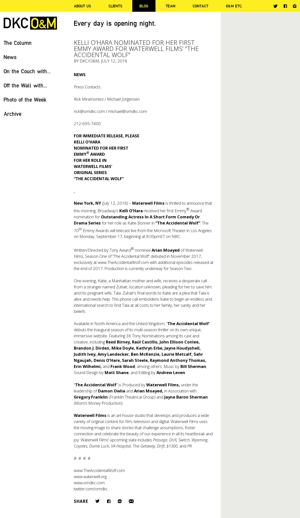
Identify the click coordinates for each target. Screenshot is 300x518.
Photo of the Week (25, 99)
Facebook (285, 6)
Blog (144, 5)
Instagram (294, 6)
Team (170, 5)
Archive (13, 113)
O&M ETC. (234, 5)
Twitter (275, 6)
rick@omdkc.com (89, 111)
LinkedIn (120, 501)
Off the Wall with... (25, 85)
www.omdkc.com (89, 482)
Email (131, 501)
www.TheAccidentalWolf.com (123, 262)
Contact (200, 5)
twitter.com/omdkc (91, 489)
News (10, 57)
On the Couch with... (27, 71)
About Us (82, 5)
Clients (115, 5)
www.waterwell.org (90, 476)
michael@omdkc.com (127, 111)
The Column (18, 42)
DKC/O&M (30, 23)
